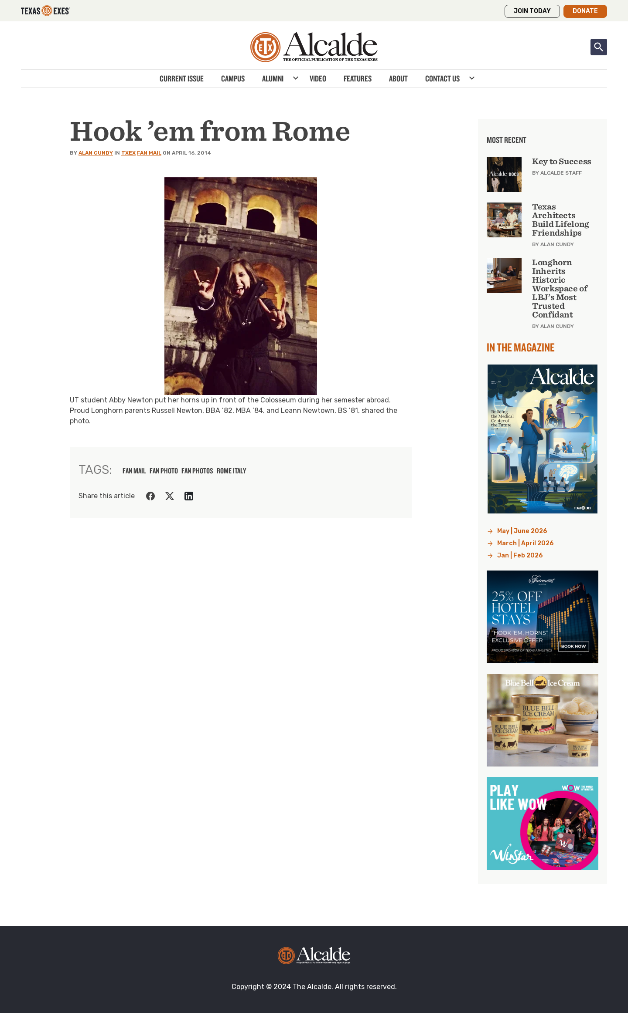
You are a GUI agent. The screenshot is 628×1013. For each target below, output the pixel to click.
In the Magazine (521, 347)
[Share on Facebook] (150, 496)
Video (318, 78)
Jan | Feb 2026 (520, 555)
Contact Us (442, 78)
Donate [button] (585, 11)
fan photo (164, 470)
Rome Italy (231, 470)
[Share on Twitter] (169, 496)
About (398, 78)
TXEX (128, 153)
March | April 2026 (525, 543)
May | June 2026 (522, 531)
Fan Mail (149, 153)
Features (358, 78)
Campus (233, 78)
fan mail (134, 470)
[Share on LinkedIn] (189, 496)
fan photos (197, 470)
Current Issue (182, 78)
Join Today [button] (532, 11)
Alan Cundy (95, 153)
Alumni (272, 78)
